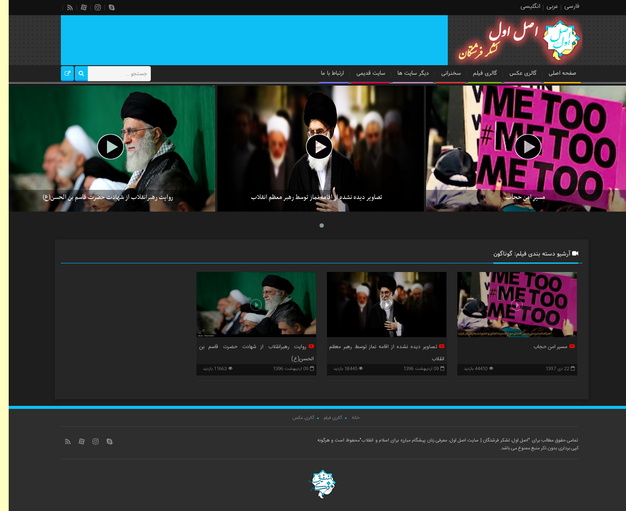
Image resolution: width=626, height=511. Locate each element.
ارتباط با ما (323, 73)
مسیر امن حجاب (516, 197)
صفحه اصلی (554, 73)
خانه (347, 418)
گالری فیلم (476, 73)
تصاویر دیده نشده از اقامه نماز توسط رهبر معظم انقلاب (307, 197)
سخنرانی (442, 73)
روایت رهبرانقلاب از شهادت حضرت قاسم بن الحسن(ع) (99, 197)
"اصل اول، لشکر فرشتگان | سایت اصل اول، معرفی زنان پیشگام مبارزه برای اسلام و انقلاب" (436, 441)
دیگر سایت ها (404, 73)
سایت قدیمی (362, 73)
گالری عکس (514, 73)
